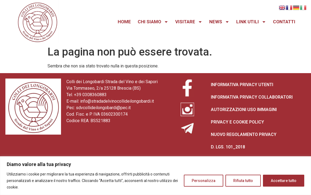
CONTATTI (284, 21)
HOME (124, 21)
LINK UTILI (251, 21)
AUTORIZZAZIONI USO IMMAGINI (244, 109)
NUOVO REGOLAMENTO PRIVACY (243, 134)
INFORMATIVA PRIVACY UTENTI (242, 84)
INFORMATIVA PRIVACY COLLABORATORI (252, 97)
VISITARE (188, 21)
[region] (155, 175)
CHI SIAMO (153, 21)
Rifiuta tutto (243, 180)
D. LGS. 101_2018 (228, 147)
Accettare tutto (283, 180)
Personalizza (203, 180)
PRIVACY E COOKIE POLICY (237, 122)
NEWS (219, 21)
